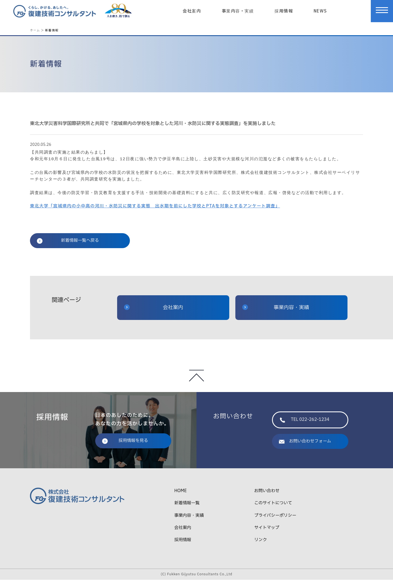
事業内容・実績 (238, 10)
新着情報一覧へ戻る (68, 241)
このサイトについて (273, 503)
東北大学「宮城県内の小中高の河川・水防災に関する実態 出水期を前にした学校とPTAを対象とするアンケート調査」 (155, 206)
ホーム (35, 30)
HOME (180, 491)
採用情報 (283, 10)
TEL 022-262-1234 (304, 420)
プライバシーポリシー (275, 515)
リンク (260, 540)
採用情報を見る (125, 440)
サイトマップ (266, 528)
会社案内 (192, 10)
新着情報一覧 (187, 503)
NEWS (320, 10)
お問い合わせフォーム (305, 441)
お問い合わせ (266, 491)
